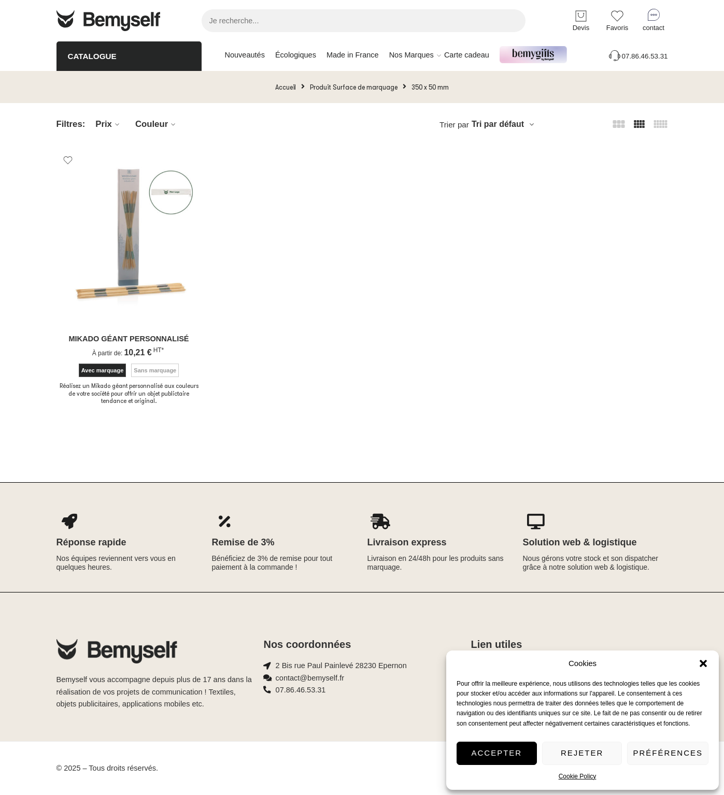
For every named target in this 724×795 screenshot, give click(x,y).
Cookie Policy (578, 776)
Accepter (497, 752)
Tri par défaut (498, 124)
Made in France (352, 55)
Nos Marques (411, 55)
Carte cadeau (466, 55)
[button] (703, 663)
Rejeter (582, 752)
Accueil (285, 87)
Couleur (156, 124)
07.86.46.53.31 (637, 56)
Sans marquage (155, 370)
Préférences (668, 752)
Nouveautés (245, 55)
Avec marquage (102, 370)
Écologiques (295, 55)
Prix (108, 124)
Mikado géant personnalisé (128, 339)
